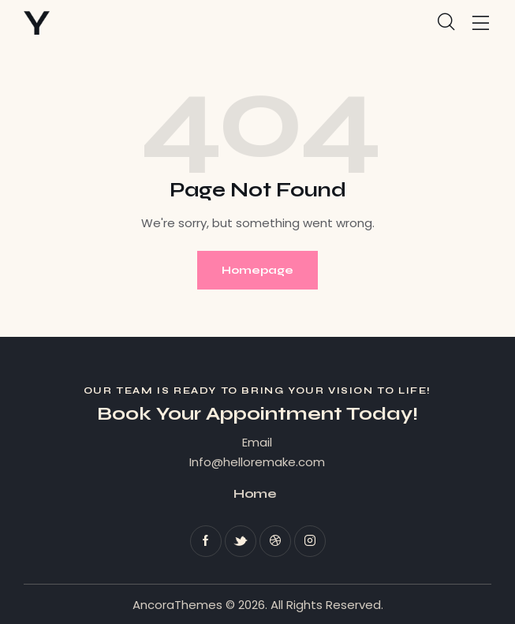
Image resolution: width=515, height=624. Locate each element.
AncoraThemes (177, 604)
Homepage (257, 270)
